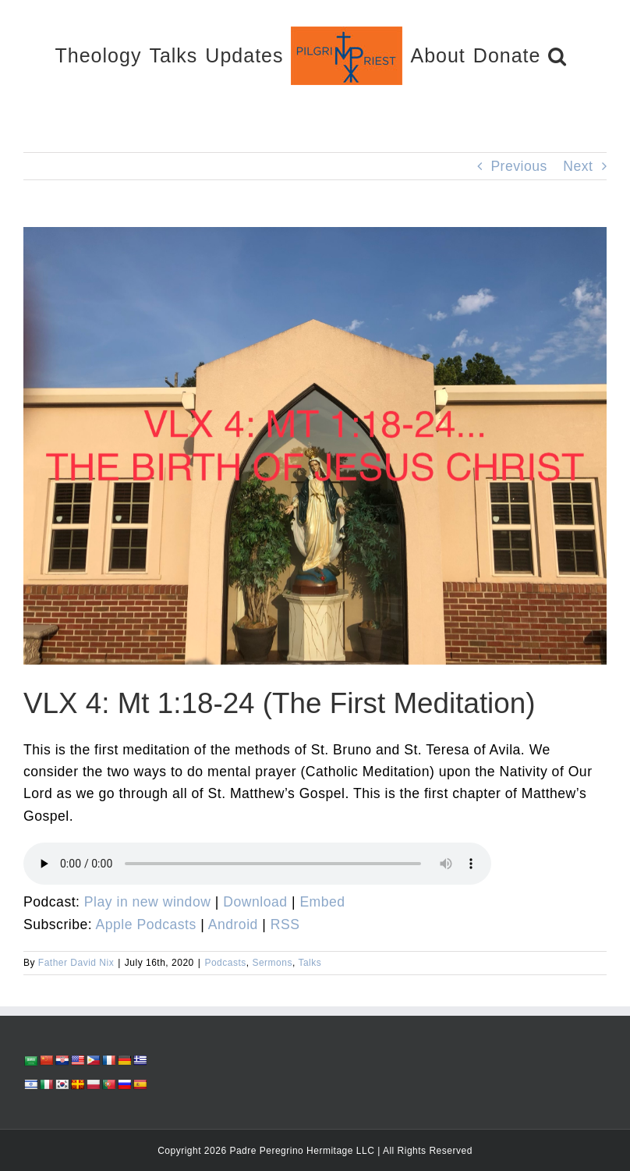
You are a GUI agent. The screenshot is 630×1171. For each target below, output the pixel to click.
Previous (518, 166)
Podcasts (225, 962)
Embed (322, 902)
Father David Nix (76, 962)
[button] (557, 55)
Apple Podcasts (146, 924)
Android (233, 924)
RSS (285, 924)
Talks (309, 962)
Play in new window (147, 902)
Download (255, 902)
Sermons (272, 962)
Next (578, 166)
